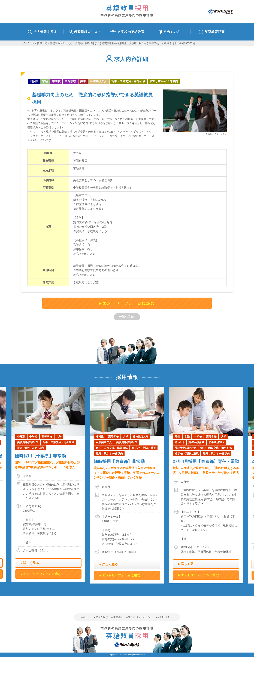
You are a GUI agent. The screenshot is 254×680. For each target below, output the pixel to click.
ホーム (86, 617)
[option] (127, 485)
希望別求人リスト (85, 32)
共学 (83, 81)
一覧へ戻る (126, 316)
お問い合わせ (165, 617)
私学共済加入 (98, 81)
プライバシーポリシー (140, 617)
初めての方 (169, 32)
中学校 (56, 81)
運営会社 (118, 617)
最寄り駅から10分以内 (163, 81)
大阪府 (33, 81)
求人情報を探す (42, 32)
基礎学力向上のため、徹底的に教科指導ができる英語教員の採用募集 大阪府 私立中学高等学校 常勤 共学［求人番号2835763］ (123, 43)
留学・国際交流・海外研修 (128, 81)
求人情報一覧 (39, 43)
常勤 (45, 81)
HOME (25, 43)
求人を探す (102, 617)
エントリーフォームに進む (128, 303)
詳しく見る (31, 563)
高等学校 (70, 81)
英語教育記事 (212, 32)
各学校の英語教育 (127, 32)
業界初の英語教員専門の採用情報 (127, 11)
